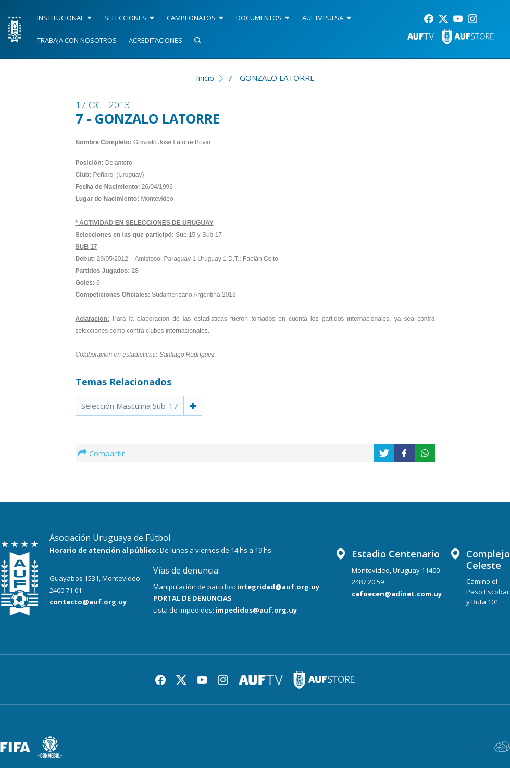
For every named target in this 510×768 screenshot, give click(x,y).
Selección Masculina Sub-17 (129, 405)
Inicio (205, 77)
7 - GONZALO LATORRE (271, 77)
